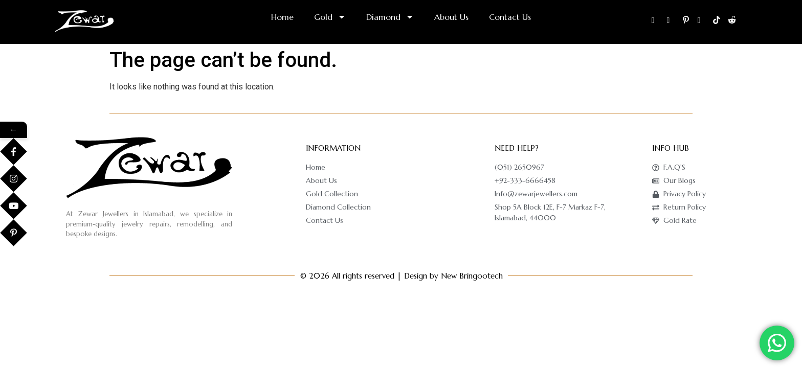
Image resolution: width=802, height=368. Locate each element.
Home (282, 17)
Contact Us (510, 17)
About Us (451, 17)
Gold (330, 17)
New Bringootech (472, 276)
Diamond (390, 17)
